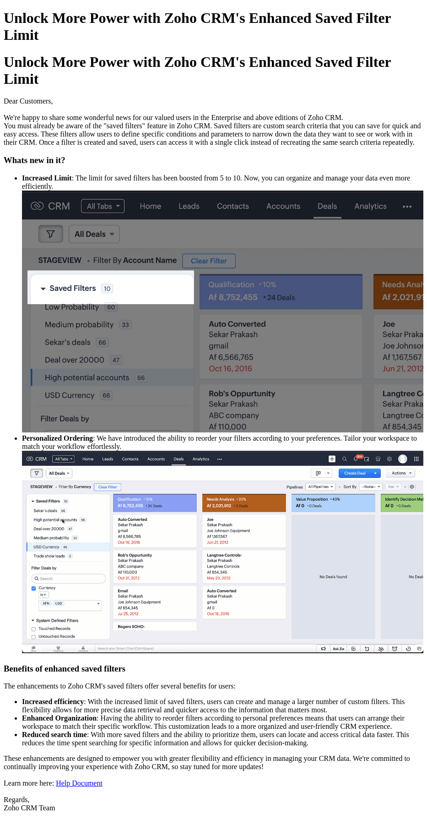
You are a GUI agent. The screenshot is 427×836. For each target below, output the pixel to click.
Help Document (79, 783)
